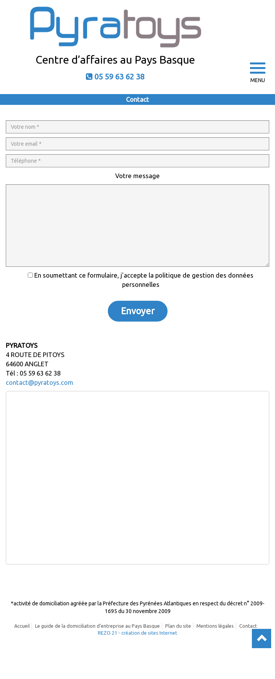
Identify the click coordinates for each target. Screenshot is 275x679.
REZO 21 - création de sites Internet (137, 632)
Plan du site (178, 625)
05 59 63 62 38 (119, 76)
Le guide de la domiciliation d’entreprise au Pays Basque (97, 625)
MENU (257, 72)
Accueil (22, 625)
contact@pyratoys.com (39, 382)
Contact (248, 625)
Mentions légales (215, 625)
